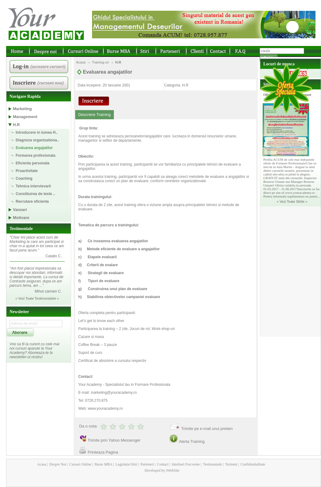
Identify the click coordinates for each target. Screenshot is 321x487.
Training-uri (100, 62)
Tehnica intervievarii (33, 186)
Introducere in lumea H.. (37, 132)
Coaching (24, 178)
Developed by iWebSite (162, 470)
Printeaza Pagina (103, 452)
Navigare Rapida (25, 96)
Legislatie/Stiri (125, 464)
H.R (118, 62)
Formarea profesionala (35, 155)
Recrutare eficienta (32, 201)
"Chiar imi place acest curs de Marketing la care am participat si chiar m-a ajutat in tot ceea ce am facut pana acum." (37, 243)
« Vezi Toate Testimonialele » (37, 298)
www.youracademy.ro (105, 408)
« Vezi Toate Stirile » (292, 201)
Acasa (81, 62)
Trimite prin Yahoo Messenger (113, 440)
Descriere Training (94, 114)
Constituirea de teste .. (35, 194)
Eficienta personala (32, 163)
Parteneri (147, 464)
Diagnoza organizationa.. (37, 140)
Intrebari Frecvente (185, 464)
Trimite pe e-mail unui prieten (207, 428)
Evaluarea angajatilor (34, 148)
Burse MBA (103, 464)
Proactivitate (27, 171)
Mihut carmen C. (48, 291)
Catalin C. (53, 256)
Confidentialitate (252, 464)
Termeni (231, 464)
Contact (162, 464)
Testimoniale (21, 228)
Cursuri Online (79, 464)
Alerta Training (192, 441)
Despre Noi (57, 464)
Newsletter (19, 311)
